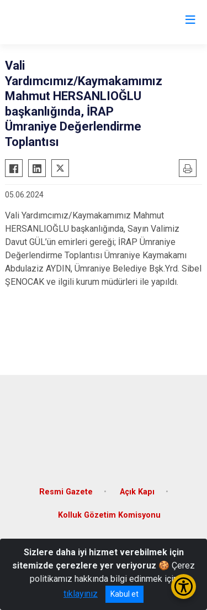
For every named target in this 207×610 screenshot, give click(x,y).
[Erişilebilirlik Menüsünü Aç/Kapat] (183, 586)
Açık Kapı (137, 492)
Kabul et (124, 594)
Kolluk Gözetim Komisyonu (109, 515)
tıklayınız (80, 593)
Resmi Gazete (66, 492)
